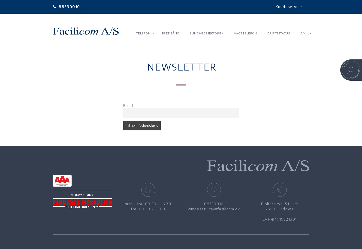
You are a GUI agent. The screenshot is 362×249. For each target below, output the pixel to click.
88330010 (66, 6)
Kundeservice (288, 6)
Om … (304, 33)
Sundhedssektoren (207, 33)
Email (128, 105)
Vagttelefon (245, 33)
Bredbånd (171, 33)
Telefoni (144, 33)
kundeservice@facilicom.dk (214, 209)
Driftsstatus (278, 33)
